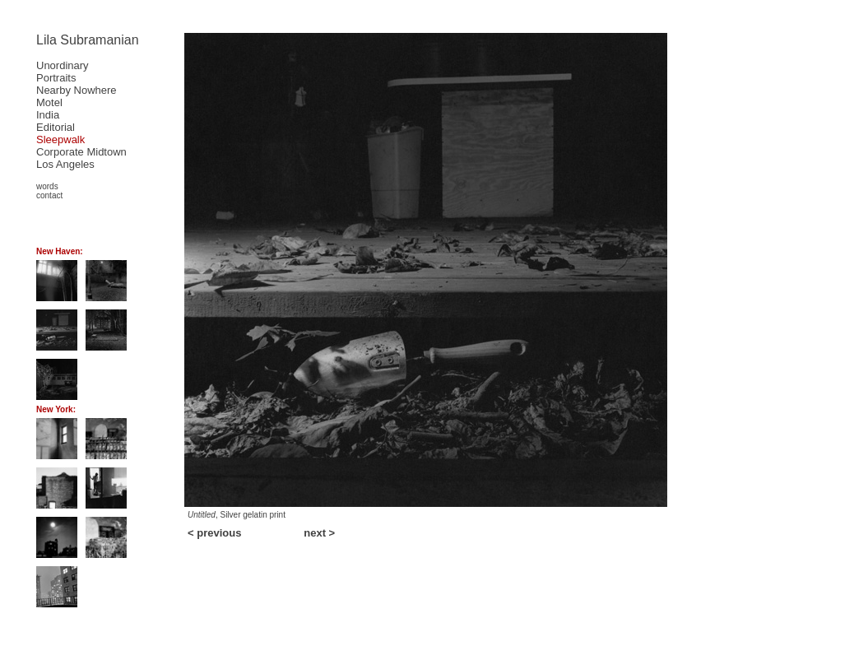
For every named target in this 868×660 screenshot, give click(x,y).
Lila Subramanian (87, 40)
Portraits (56, 78)
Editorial (55, 127)
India (47, 115)
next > (319, 533)
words (47, 186)
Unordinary (62, 65)
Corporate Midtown (81, 152)
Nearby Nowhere (76, 90)
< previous (214, 533)
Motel (49, 102)
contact (49, 195)
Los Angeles (65, 164)
